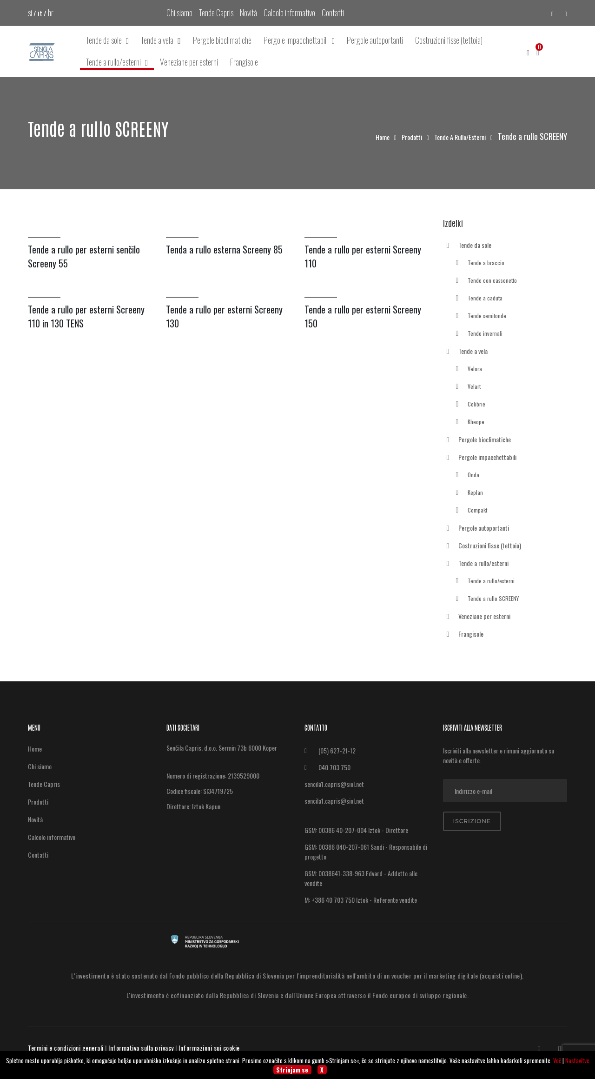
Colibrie (468, 404)
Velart (466, 387)
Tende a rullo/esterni (117, 62)
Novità (248, 13)
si (30, 13)
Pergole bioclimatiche (222, 40)
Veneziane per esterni (189, 62)
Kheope (468, 422)
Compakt (469, 510)
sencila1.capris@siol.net (334, 784)
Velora (467, 369)
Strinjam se (292, 1069)
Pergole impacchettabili (299, 40)
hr (50, 13)
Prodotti (412, 137)
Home (383, 137)
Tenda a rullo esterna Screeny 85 (224, 249)
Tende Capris (216, 13)
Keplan (467, 493)
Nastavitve (577, 1060)
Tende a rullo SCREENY (485, 599)
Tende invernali (477, 334)
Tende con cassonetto (484, 281)
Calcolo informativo (289, 13)
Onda (465, 475)
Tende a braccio (478, 263)
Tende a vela (161, 40)
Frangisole (244, 62)
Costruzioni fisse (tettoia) (449, 40)
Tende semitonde (479, 316)
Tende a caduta (477, 298)
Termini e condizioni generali (66, 1047)
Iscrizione (472, 821)
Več (557, 1060)
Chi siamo (179, 13)
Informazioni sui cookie (209, 1047)
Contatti (333, 13)
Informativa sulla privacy (141, 1047)
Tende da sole (107, 40)
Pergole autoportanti (375, 40)
